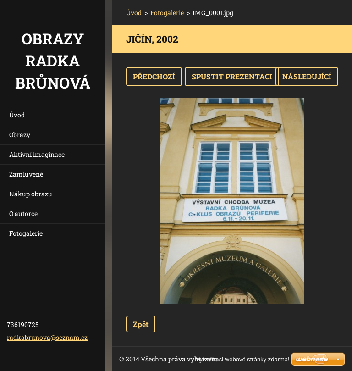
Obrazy (19, 134)
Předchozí (154, 76)
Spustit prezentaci (232, 76)
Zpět (140, 324)
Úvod (17, 115)
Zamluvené (26, 174)
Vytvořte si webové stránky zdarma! (243, 359)
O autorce (23, 213)
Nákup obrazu (30, 193)
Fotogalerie (26, 233)
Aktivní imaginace (37, 154)
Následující (306, 76)
